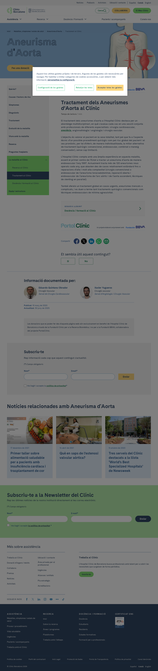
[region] (80, 81)
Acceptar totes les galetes (110, 88)
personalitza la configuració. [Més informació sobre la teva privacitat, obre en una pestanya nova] (61, 80)
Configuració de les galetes (50, 88)
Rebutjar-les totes (84, 88)
